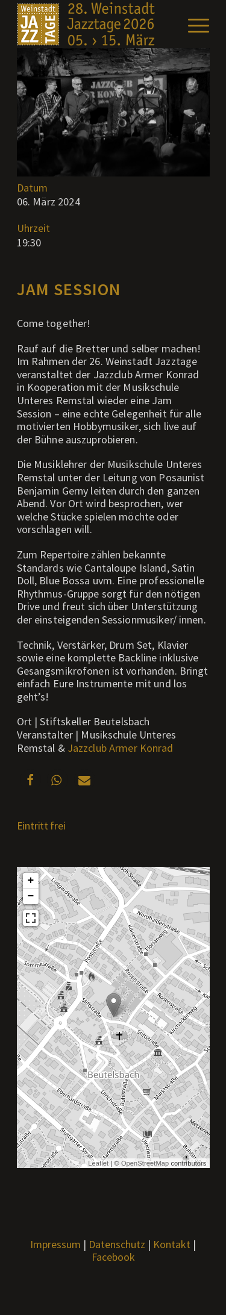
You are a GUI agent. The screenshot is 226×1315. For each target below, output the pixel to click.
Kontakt (171, 1244)
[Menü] (192, 24)
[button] (30, 779)
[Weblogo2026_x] (94, 24)
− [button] (31, 896)
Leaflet (98, 1163)
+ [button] (31, 880)
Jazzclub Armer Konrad (120, 748)
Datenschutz (117, 1244)
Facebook (113, 1257)
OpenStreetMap (145, 1163)
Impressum (55, 1244)
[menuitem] (192, 24)
